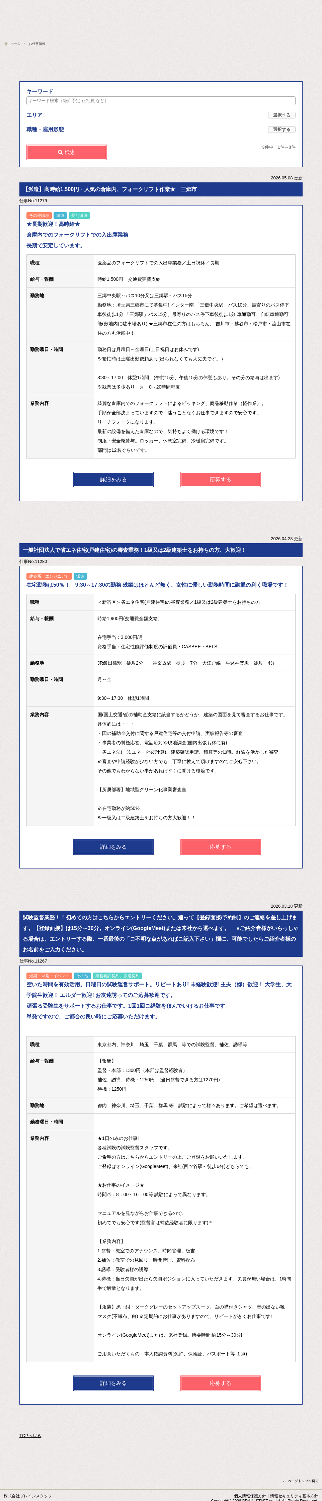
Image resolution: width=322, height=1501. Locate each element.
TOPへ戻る (30, 1435)
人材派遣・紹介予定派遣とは (191, 5)
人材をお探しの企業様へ (243, 5)
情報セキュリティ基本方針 (294, 1496)
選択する (282, 114)
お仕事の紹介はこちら (291, 31)
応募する (220, 479)
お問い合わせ (306, 5)
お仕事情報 (226, 31)
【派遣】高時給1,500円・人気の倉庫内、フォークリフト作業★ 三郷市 (110, 189)
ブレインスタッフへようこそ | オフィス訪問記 (53, 31)
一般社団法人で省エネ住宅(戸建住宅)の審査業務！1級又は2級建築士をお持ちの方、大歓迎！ (134, 550)
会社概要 (279, 5)
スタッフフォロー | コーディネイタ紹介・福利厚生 (149, 31)
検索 (66, 152)
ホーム (15, 44)
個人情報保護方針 (250, 1496)
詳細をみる (113, 479)
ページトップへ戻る (300, 1481)
